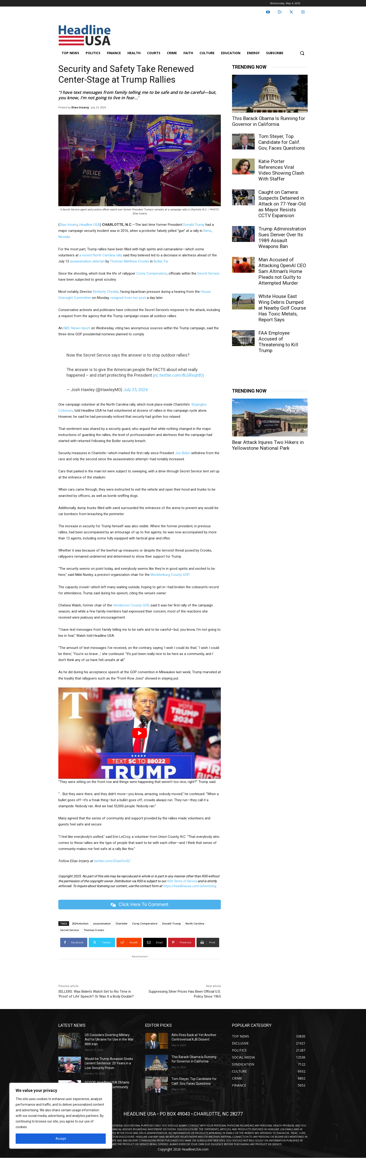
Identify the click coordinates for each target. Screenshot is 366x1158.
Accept (61, 1138)
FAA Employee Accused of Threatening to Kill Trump (278, 341)
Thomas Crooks (94, 930)
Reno (207, 231)
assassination (102, 923)
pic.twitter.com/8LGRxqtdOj (178, 375)
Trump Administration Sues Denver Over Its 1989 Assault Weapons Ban (282, 237)
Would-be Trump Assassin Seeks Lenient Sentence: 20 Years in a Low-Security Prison (109, 1063)
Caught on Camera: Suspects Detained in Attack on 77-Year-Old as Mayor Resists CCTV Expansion (282, 203)
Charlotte (121, 923)
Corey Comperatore (151, 273)
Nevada (64, 237)
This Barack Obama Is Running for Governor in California (268, 121)
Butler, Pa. (161, 261)
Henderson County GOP (131, 605)
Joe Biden (182, 453)
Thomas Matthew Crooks (129, 261)
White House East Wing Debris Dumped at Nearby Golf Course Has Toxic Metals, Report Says (282, 308)
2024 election (80, 923)
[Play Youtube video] (139, 733)
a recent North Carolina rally (100, 255)
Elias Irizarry (80, 107)
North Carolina (195, 923)
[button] (302, 53)
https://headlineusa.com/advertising (189, 886)
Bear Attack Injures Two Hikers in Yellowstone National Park (268, 445)
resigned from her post (128, 298)
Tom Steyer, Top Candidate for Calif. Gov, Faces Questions (281, 142)
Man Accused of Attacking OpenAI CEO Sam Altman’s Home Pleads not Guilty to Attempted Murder (282, 271)
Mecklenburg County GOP (170, 575)
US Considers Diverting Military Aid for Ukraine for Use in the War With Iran (109, 1039)
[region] (60, 1116)
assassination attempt (87, 261)
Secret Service (208, 273)
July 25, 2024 (135, 389)
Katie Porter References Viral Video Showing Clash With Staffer (281, 170)
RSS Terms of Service (182, 881)
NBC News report (76, 328)
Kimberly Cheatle (106, 292)
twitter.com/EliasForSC (112, 861)
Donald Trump (193, 225)
